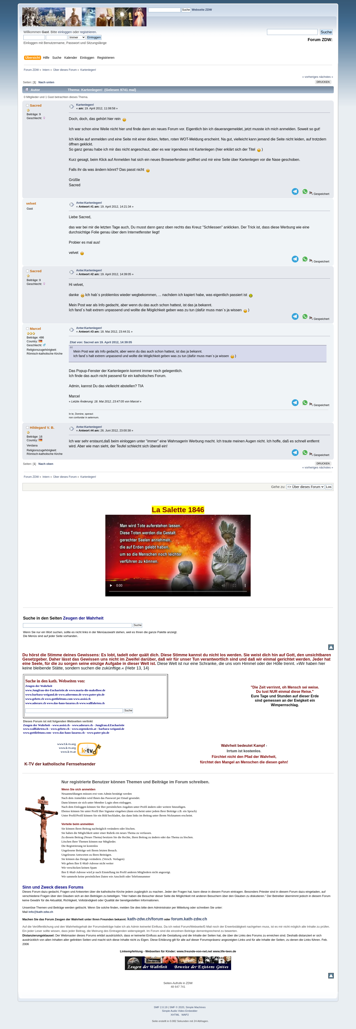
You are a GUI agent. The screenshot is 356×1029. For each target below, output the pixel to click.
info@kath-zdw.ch (40, 912)
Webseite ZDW (202, 9)
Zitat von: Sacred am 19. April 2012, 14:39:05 (101, 342)
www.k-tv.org (67, 748)
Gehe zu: (278, 487)
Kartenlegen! (85, 104)
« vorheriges (310, 76)
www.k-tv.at (68, 751)
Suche (29, 618)
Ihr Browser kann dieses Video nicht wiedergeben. (178, 555)
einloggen (65, 32)
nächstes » (326, 76)
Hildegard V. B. (42, 427)
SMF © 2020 (177, 1007)
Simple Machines (196, 1007)
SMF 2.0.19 (161, 1007)
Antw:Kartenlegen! (89, 202)
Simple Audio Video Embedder (180, 1010)
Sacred (36, 105)
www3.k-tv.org (66, 744)
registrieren (88, 32)
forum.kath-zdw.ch (189, 919)
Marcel (35, 329)
